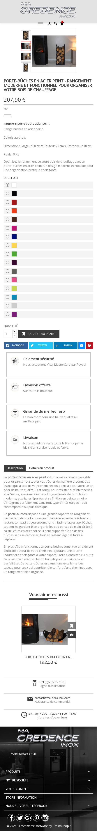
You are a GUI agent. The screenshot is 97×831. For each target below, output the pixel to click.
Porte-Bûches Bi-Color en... (48, 657)
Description (15, 468)
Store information (21, 798)
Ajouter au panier (39, 334)
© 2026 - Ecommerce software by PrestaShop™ (38, 826)
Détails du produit (41, 468)
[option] (26, 35)
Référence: (10, 123)
